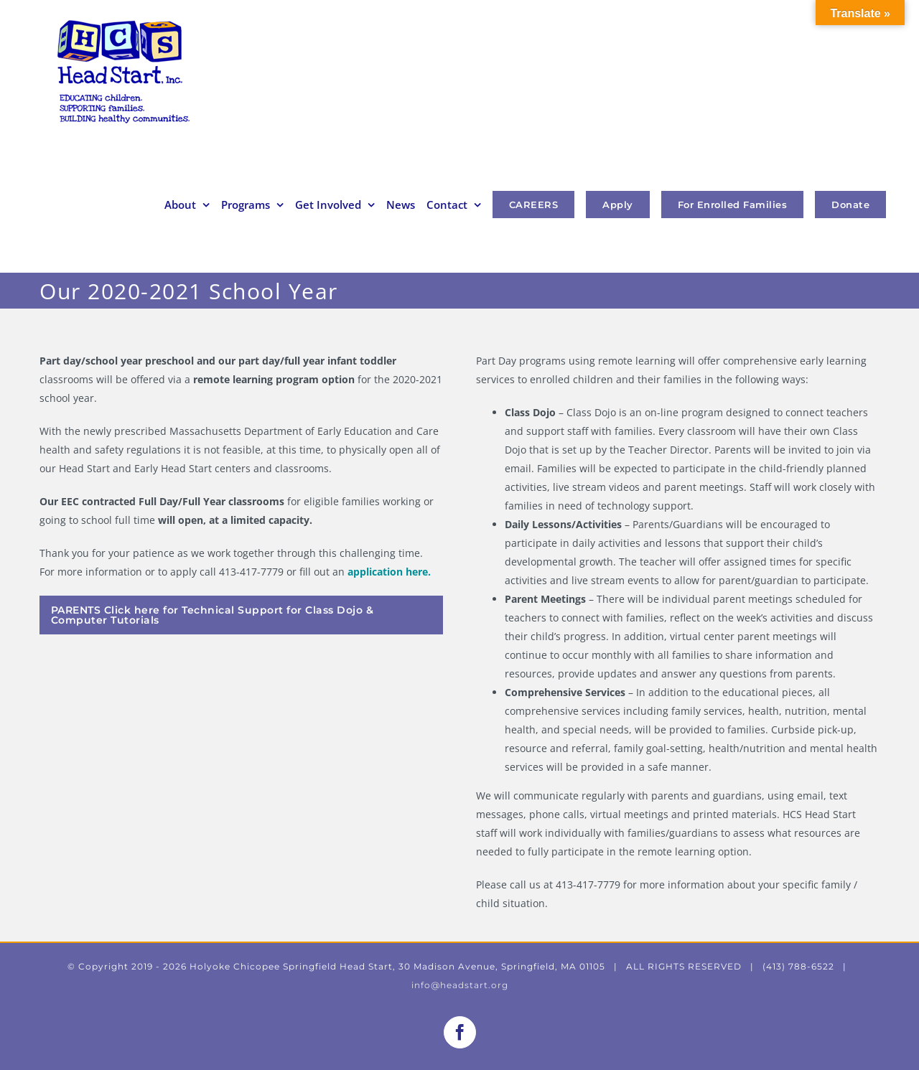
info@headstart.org (459, 985)
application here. (389, 571)
